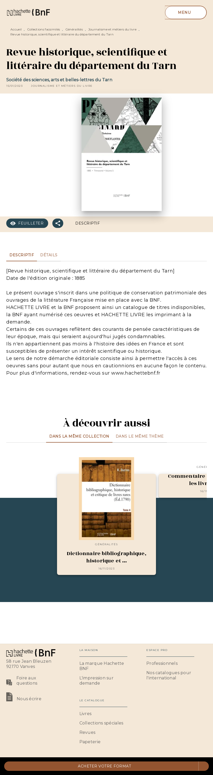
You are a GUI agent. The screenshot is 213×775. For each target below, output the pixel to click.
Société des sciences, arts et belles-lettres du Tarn (59, 79)
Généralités (74, 29)
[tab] (21, 255)
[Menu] (185, 12)
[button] (62, 86)
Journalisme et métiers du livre (112, 29)
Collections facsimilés (43, 29)
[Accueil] (28, 12)
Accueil (16, 29)
